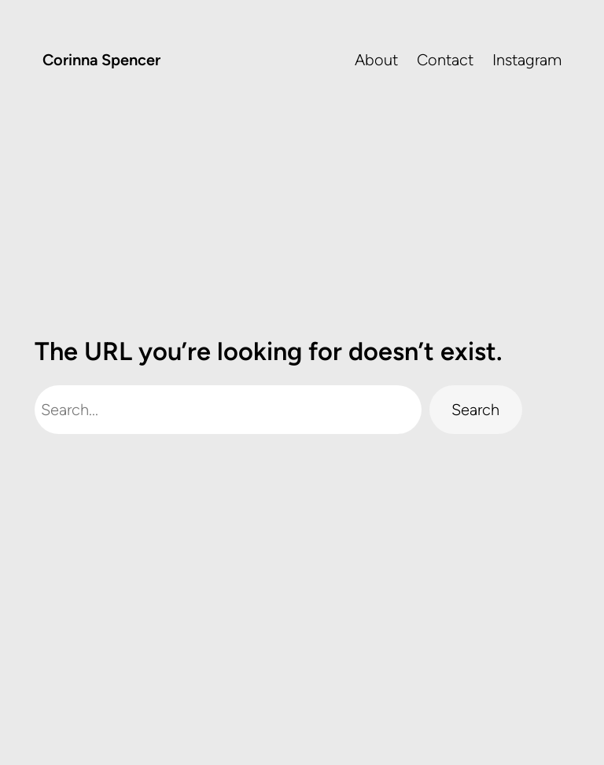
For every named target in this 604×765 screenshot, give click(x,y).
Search (475, 409)
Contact (445, 59)
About (376, 59)
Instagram (527, 59)
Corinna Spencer (101, 59)
